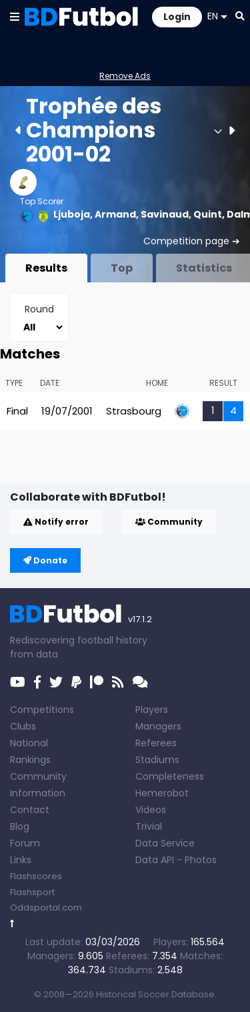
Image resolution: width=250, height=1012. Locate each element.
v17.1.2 (140, 619)
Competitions (42, 709)
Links (20, 859)
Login (177, 16)
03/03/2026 (112, 942)
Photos (201, 859)
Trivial (148, 826)
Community (169, 521)
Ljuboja (71, 214)
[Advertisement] (130, 462)
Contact (29, 809)
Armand (115, 214)
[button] (14, 16)
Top (122, 268)
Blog (19, 826)
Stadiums (157, 759)
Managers (158, 726)
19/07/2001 (67, 411)
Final (17, 411)
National (29, 743)
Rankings (30, 759)
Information (37, 793)
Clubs (23, 726)
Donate (45, 560)
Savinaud (165, 214)
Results (46, 268)
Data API (154, 859)
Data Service (165, 843)
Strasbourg (133, 411)
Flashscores (36, 876)
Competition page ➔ (191, 241)
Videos (150, 809)
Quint (207, 214)
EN (217, 16)
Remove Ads (125, 75)
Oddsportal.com (46, 907)
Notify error (56, 521)
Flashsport (32, 892)
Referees (156, 743)
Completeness (169, 776)
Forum (25, 843)
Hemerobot (162, 793)
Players (151, 709)
